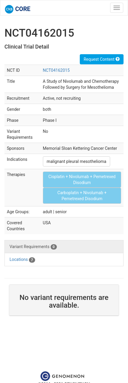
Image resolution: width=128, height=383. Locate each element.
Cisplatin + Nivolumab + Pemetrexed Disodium (82, 179)
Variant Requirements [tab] (33, 247)
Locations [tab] (22, 259)
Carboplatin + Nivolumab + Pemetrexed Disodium (82, 195)
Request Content (102, 59)
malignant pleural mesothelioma (76, 161)
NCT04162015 (56, 70)
